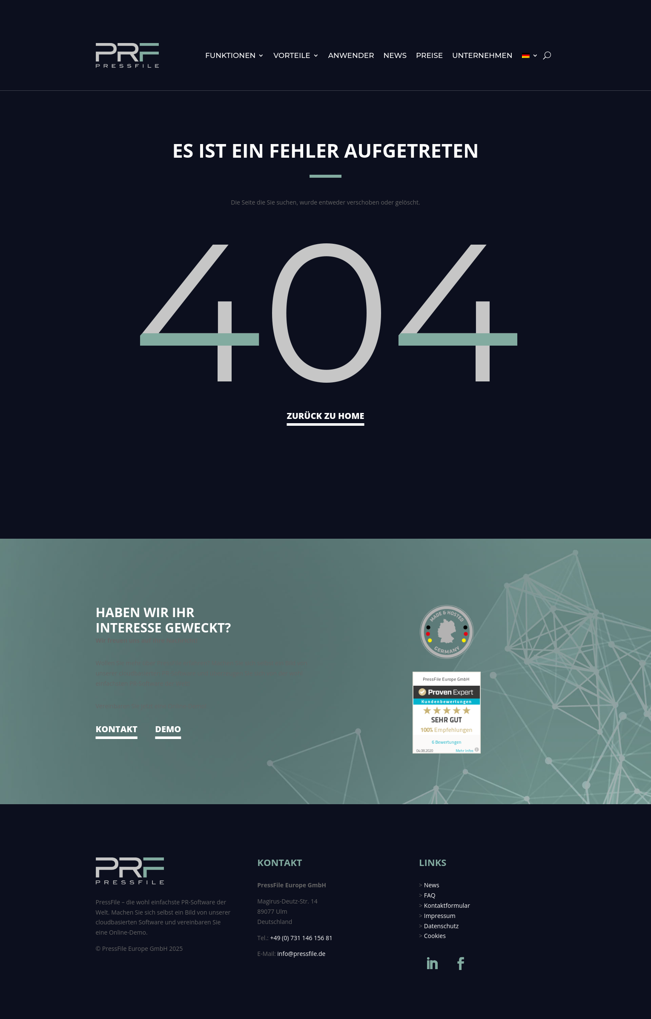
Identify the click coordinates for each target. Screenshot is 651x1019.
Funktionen (230, 55)
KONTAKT (117, 729)
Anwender (351, 55)
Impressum (440, 916)
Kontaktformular (447, 905)
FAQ (430, 895)
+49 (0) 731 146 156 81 (301, 938)
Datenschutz (441, 926)
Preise (429, 55)
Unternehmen (482, 55)
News (395, 55)
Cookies (435, 936)
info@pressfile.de (301, 954)
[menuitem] (530, 55)
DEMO (168, 729)
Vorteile (291, 55)
